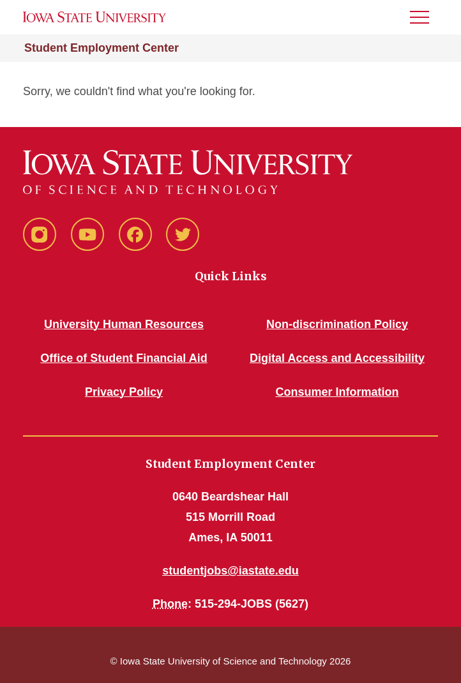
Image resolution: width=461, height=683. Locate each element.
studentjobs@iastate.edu (230, 570)
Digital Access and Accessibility (337, 358)
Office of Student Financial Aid (123, 358)
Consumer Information (336, 392)
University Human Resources (124, 324)
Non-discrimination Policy (337, 324)
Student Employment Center (101, 47)
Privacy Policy (124, 392)
